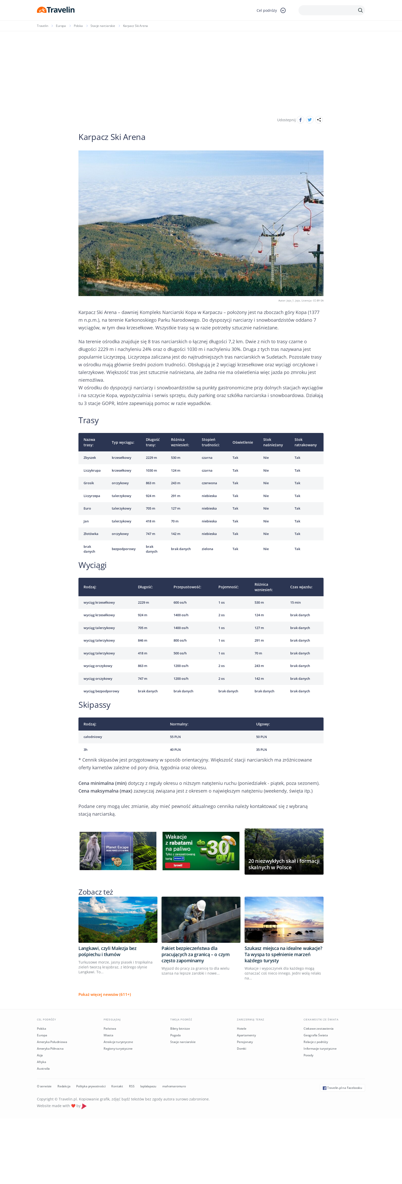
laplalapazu (148, 1086)
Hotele (241, 1028)
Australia (43, 1068)
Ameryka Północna (50, 1048)
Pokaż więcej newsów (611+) (104, 994)
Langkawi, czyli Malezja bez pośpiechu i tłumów (107, 951)
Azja (40, 1055)
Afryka (41, 1062)
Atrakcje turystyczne (118, 1042)
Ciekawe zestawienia (319, 1028)
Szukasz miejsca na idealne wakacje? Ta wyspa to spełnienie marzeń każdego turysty (283, 954)
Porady (308, 1055)
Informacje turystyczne (320, 1048)
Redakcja (63, 1086)
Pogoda (175, 1035)
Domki (241, 1048)
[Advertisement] (201, 70)
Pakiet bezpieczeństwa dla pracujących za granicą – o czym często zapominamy (196, 954)
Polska (78, 26)
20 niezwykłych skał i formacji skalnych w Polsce (284, 864)
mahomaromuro (174, 1086)
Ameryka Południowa (52, 1042)
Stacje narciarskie (103, 26)
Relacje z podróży (316, 1042)
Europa (61, 26)
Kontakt (117, 1086)
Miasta (108, 1035)
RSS (131, 1086)
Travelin (42, 26)
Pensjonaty (245, 1042)
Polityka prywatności (90, 1086)
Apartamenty (246, 1035)
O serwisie (44, 1086)
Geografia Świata (316, 1035)
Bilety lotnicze (180, 1028)
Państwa (110, 1028)
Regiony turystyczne (118, 1048)
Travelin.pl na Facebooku (342, 1088)
